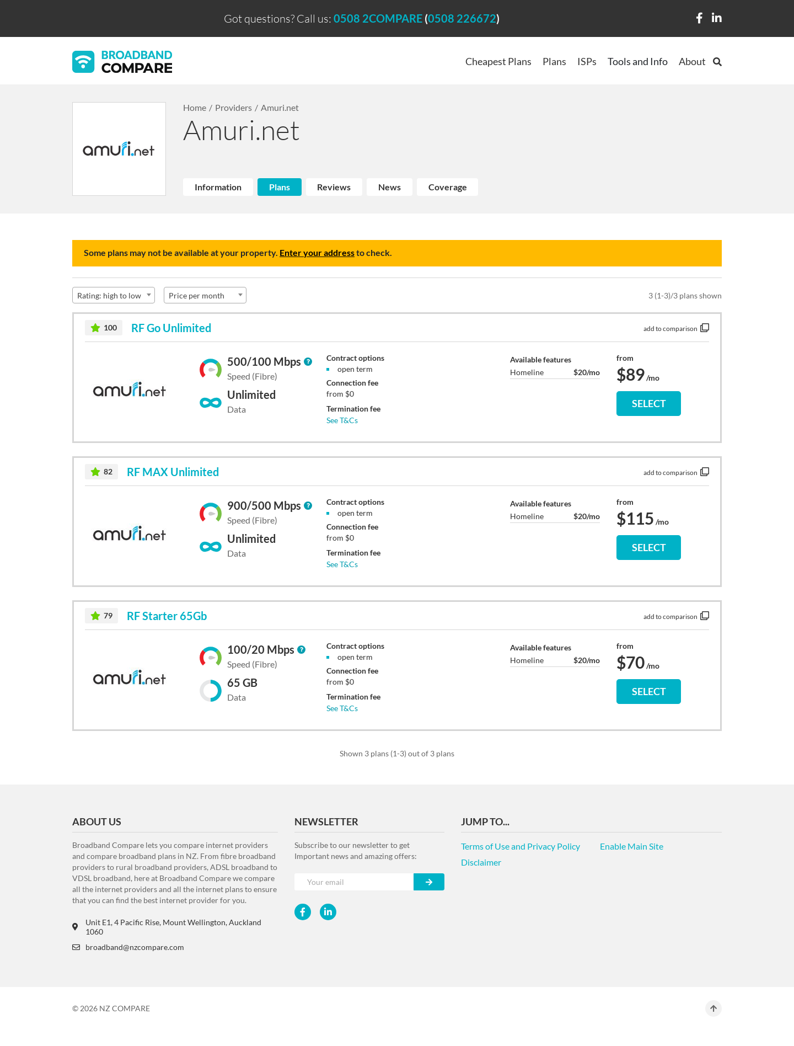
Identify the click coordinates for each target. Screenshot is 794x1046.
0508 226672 (462, 18)
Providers (233, 107)
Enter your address (317, 252)
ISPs (587, 61)
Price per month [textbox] (196, 295)
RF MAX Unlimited (173, 471)
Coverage (447, 187)
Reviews (334, 187)
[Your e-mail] (354, 881)
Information (218, 187)
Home (194, 107)
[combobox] (113, 295)
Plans (554, 61)
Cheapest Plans (498, 61)
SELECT (649, 403)
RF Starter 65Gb (167, 615)
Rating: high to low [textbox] (109, 295)
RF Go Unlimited (171, 327)
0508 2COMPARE (378, 18)
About (692, 61)
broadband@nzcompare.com (128, 947)
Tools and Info (638, 61)
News (389, 187)
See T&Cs (342, 420)
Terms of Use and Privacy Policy (520, 846)
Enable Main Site (631, 846)
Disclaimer (481, 862)
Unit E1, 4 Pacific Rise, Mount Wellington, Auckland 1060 (166, 926)
